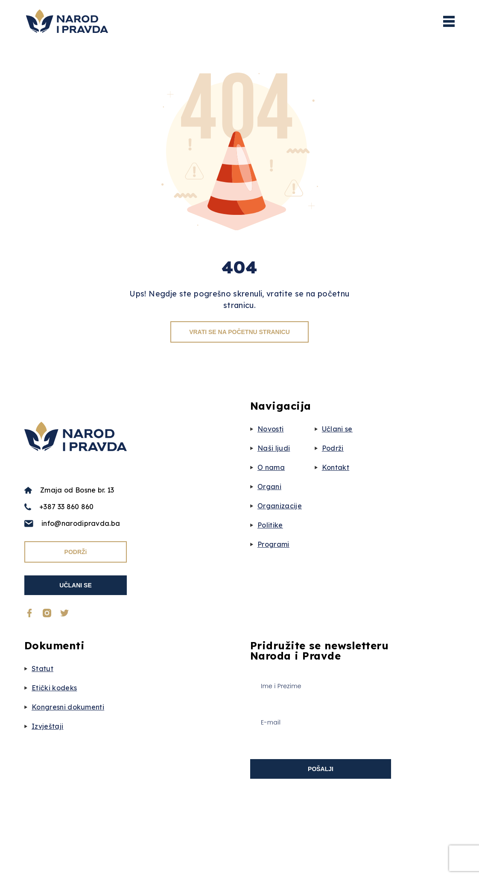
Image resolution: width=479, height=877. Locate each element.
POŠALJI (320, 769)
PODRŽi (75, 551)
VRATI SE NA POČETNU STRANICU (239, 332)
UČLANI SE (75, 585)
